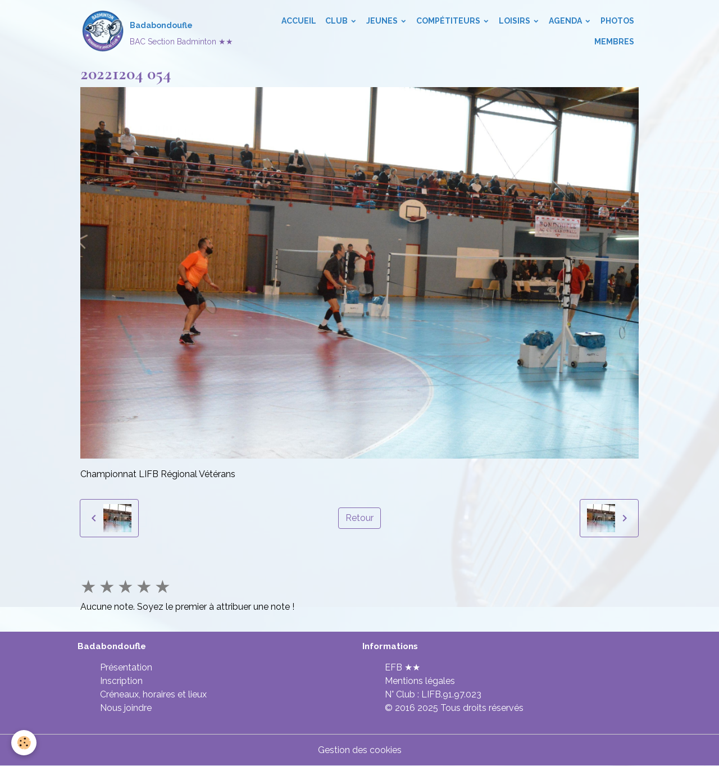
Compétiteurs (449, 20)
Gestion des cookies (360, 750)
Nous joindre (126, 707)
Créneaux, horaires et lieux (153, 694)
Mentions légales (420, 681)
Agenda (566, 20)
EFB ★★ (402, 667)
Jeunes (382, 20)
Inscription (121, 681)
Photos (617, 20)
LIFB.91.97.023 (451, 694)
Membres (614, 41)
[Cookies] (24, 742)
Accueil (298, 20)
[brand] (154, 31)
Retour (359, 518)
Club (337, 20)
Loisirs (515, 20)
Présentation (126, 667)
